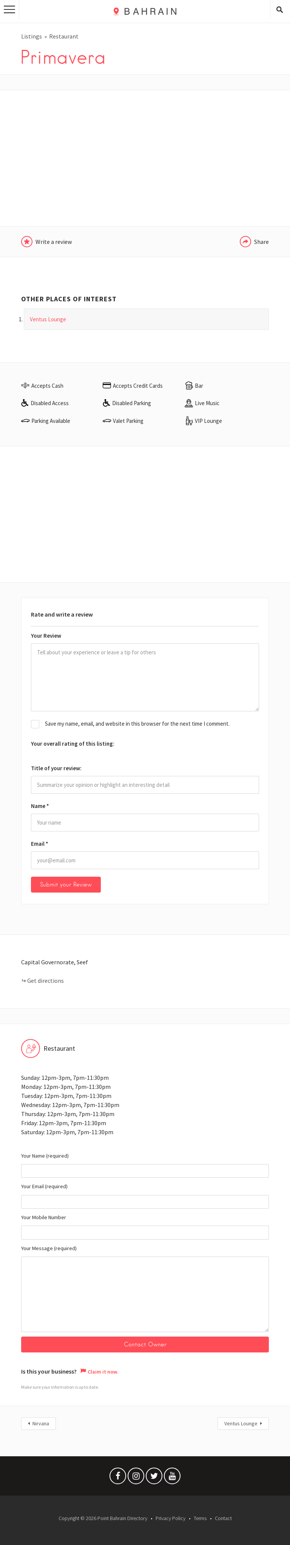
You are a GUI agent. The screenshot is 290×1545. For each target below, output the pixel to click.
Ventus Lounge (241, 1423)
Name (40, 806)
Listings (31, 36)
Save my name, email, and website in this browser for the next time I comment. (137, 723)
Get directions (45, 980)
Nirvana (40, 1423)
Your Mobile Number (145, 1227)
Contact (223, 1518)
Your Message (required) (145, 1288)
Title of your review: (56, 768)
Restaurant (64, 36)
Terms (200, 1518)
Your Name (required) (145, 1165)
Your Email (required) (145, 1196)
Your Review (46, 635)
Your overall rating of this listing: (72, 743)
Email (39, 843)
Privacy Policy (170, 1518)
